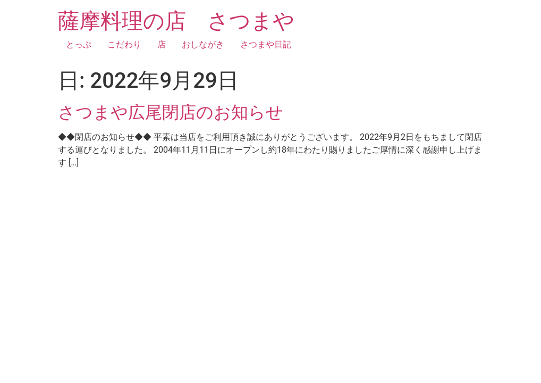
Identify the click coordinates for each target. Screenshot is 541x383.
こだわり (124, 44)
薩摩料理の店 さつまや (176, 21)
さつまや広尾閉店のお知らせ (170, 112)
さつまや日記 (265, 44)
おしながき (203, 44)
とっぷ (78, 44)
